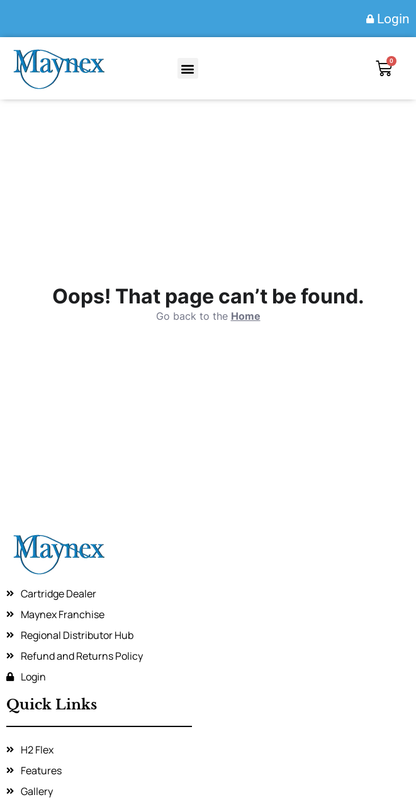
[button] (187, 68)
